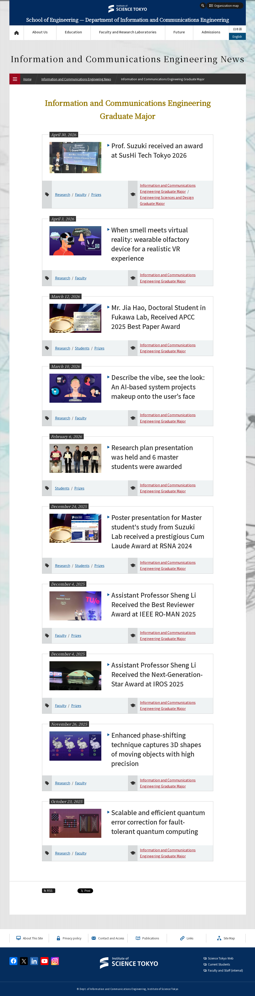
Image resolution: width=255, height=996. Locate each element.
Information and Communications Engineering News (76, 79)
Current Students (219, 964)
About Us (40, 32)
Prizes (96, 194)
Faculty (80, 194)
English (237, 36)
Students (82, 348)
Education (73, 32)
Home (27, 79)
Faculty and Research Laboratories (127, 32)
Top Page (16, 32)
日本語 (237, 29)
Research (62, 194)
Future (179, 32)
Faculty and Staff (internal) (225, 970)
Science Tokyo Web (221, 958)
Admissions (211, 32)
